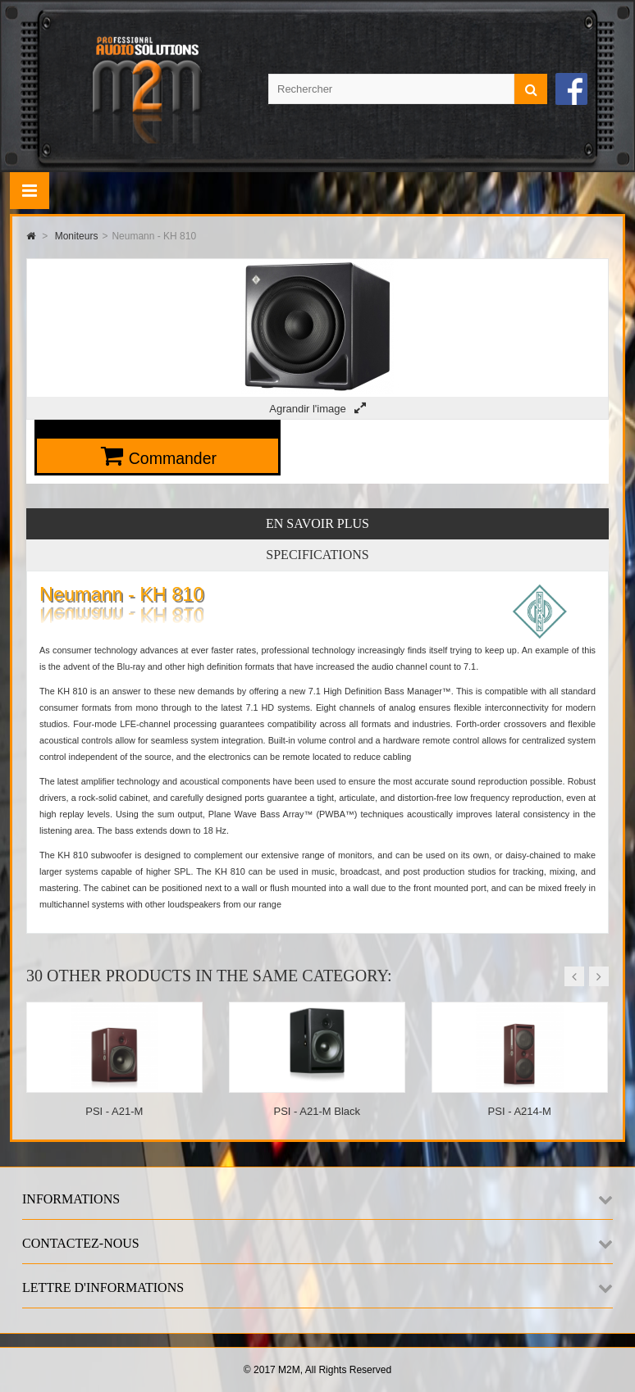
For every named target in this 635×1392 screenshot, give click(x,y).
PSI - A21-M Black (317, 1111)
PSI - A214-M (519, 1111)
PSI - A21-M (114, 1111)
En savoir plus (317, 523)
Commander (173, 458)
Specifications (317, 555)
